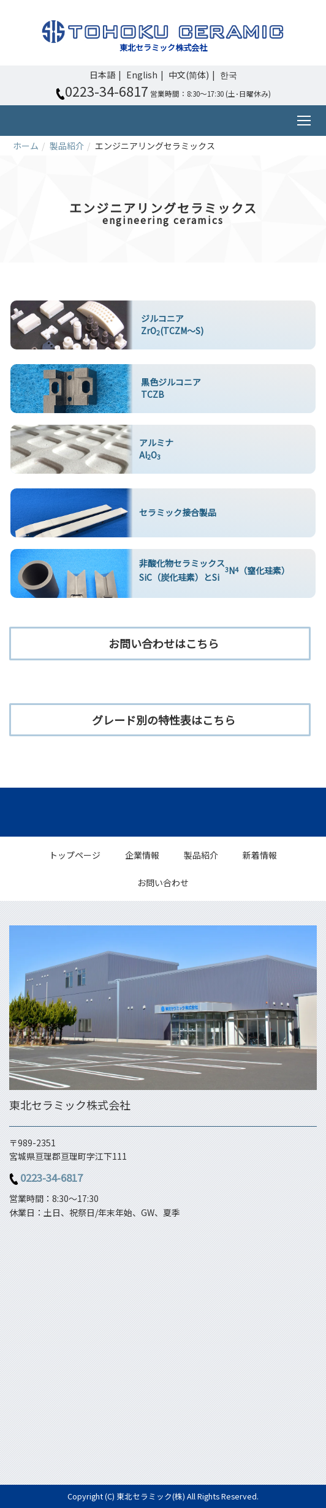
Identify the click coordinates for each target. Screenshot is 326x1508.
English (141, 75)
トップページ (74, 855)
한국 (228, 75)
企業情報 (142, 855)
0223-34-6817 (51, 1177)
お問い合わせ (163, 882)
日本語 (102, 75)
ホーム (26, 146)
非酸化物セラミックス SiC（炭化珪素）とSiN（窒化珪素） (214, 570)
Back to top (163, 812)
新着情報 (260, 855)
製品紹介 (67, 146)
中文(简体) (189, 75)
